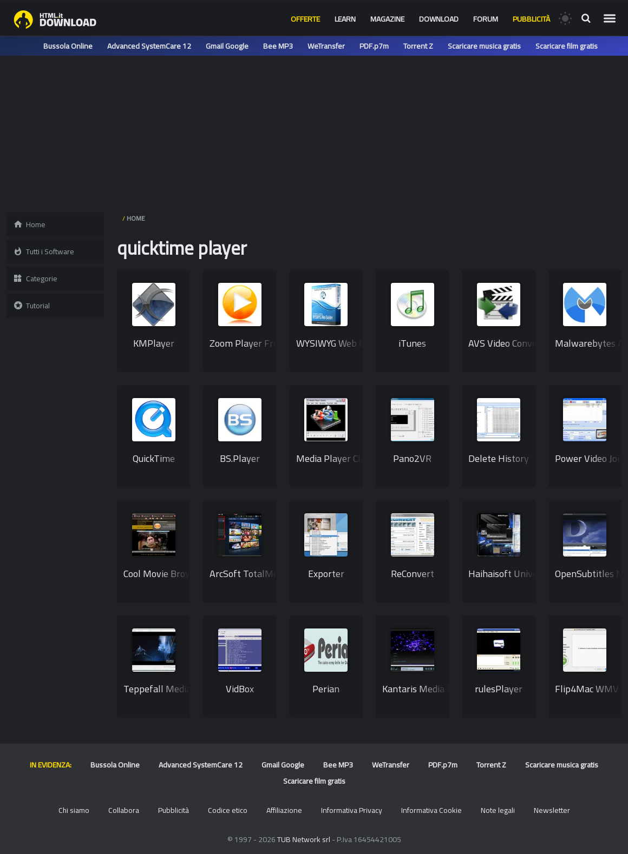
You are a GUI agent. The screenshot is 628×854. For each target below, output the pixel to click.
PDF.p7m (374, 46)
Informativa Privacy (351, 810)
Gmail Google (227, 46)
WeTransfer (326, 46)
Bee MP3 (278, 46)
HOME (136, 218)
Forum (485, 19)
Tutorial (31, 306)
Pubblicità (531, 19)
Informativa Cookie (431, 810)
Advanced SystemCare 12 (149, 46)
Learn (345, 19)
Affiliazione (284, 810)
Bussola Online (68, 46)
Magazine (387, 19)
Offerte (305, 19)
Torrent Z (418, 46)
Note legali (498, 810)
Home (29, 224)
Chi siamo (73, 810)
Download (439, 19)
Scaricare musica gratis (484, 46)
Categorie (35, 279)
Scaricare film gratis (566, 46)
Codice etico (227, 810)
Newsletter (552, 810)
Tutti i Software (43, 251)
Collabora (123, 810)
